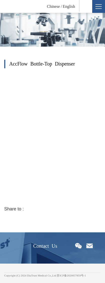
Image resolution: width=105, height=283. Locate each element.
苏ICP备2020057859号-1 (71, 275)
